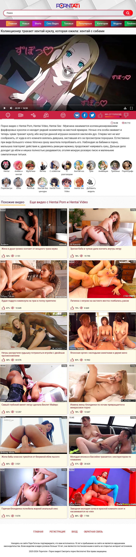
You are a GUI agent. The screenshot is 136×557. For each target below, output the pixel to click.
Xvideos (4, 244)
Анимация (103, 166)
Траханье (115, 166)
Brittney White (7, 452)
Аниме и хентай (18, 168)
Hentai (6, 166)
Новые (27, 23)
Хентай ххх (79, 166)
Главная (14, 23)
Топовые (70, 23)
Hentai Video (66, 185)
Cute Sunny (75, 504)
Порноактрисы (6, 183)
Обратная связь (93, 531)
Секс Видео (54, 23)
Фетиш (42, 166)
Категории (104, 23)
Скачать (125, 108)
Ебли (18, 183)
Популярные (87, 23)
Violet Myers (7, 400)
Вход (75, 531)
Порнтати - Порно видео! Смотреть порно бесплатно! (62, 551)
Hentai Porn (55, 183)
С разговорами (67, 168)
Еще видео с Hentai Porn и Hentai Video (59, 202)
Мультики (30, 166)
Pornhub (30, 183)
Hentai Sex (79, 183)
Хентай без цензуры (43, 185)
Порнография (127, 166)
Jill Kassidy (75, 244)
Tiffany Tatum (7, 296)
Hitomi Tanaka (76, 348)
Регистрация (57, 531)
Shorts (40, 23)
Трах (91, 166)
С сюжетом (55, 166)
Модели (119, 23)
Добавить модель (91, 185)
